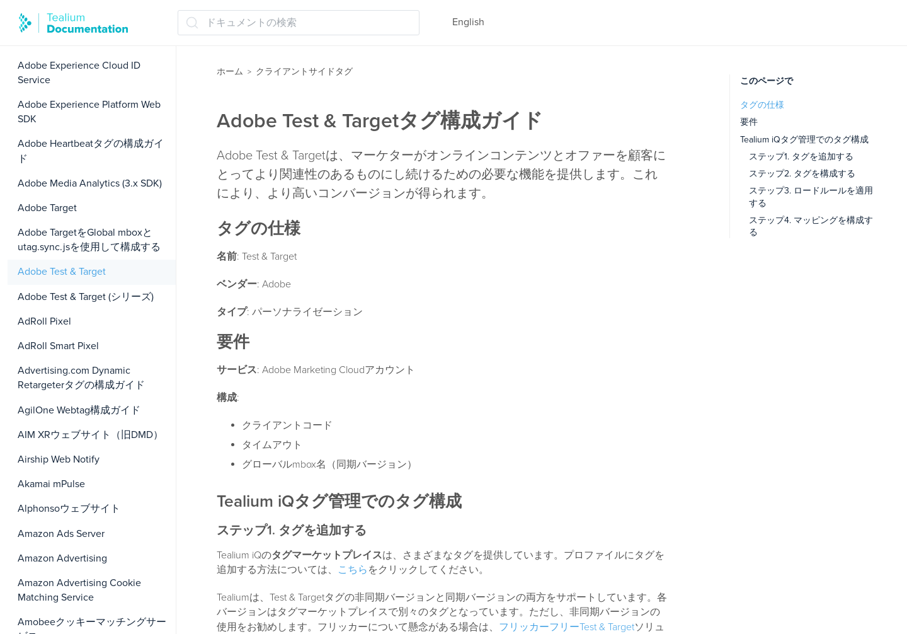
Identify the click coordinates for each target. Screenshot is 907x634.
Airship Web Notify (59, 459)
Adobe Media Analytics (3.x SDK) (90, 183)
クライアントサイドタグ (304, 71)
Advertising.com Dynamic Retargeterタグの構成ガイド (81, 377)
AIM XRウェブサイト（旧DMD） (90, 435)
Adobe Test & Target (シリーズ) (86, 297)
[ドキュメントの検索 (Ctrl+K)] (298, 22)
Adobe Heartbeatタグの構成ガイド (91, 150)
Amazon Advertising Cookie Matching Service (79, 590)
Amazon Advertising (62, 558)
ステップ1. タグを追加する (801, 156)
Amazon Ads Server (61, 533)
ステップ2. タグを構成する (802, 173)
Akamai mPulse (51, 484)
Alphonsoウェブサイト (69, 508)
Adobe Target (47, 208)
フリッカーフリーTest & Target (566, 627)
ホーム (230, 71)
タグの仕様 (762, 105)
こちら (353, 569)
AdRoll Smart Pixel (58, 346)
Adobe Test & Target (62, 271)
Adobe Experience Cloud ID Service (79, 72)
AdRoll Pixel (44, 321)
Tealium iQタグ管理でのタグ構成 (804, 139)
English (468, 22)
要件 (749, 122)
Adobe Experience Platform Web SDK (89, 111)
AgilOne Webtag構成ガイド (79, 410)
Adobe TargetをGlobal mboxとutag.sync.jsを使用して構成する (89, 239)
